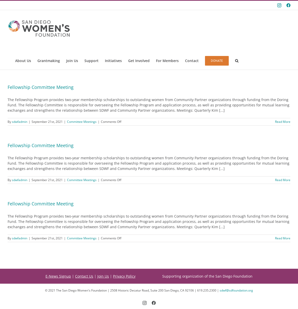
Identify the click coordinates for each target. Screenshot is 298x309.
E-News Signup (58, 276)
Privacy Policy (124, 276)
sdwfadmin (19, 122)
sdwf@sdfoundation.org (236, 290)
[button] (236, 60)
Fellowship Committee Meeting (41, 87)
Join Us (103, 276)
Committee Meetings (82, 122)
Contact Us (84, 276)
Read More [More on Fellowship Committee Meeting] (282, 122)
